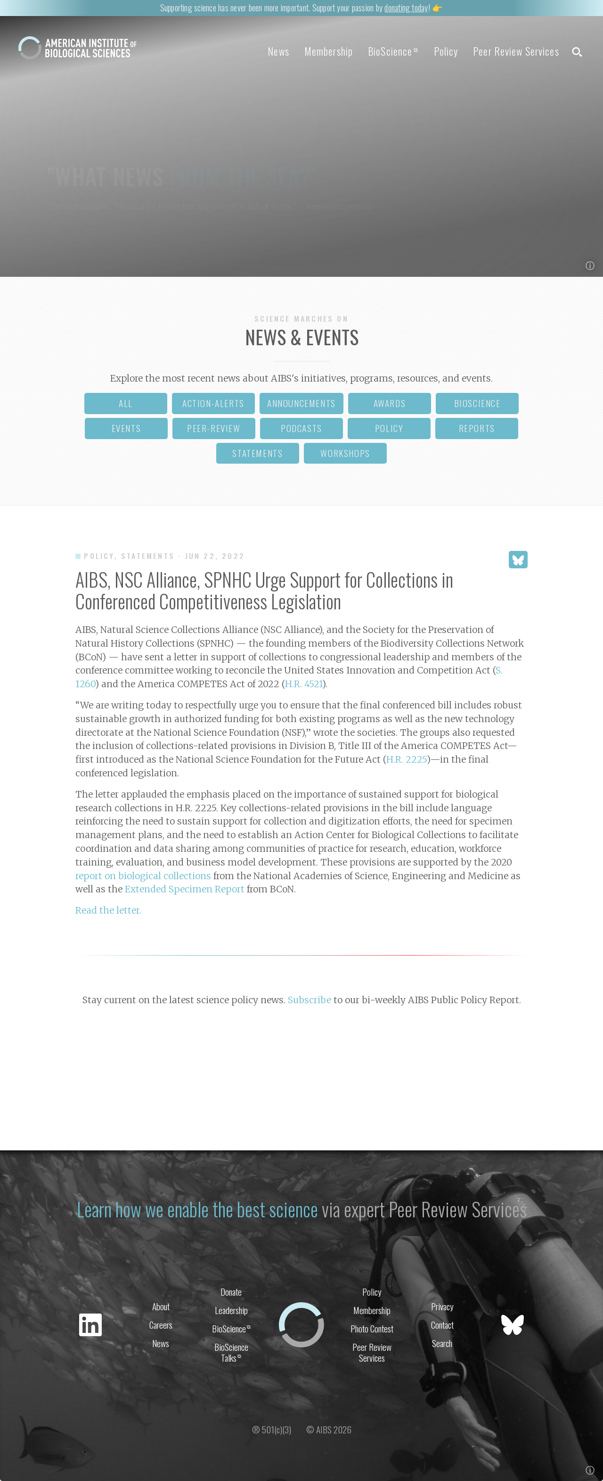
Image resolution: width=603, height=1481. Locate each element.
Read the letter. (108, 910)
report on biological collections (143, 876)
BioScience (393, 50)
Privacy (442, 1306)
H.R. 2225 (406, 759)
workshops (345, 453)
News (278, 50)
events (126, 428)
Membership (328, 50)
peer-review (214, 428)
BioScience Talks (231, 1352)
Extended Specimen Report (184, 889)
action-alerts (213, 403)
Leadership (231, 1310)
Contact (442, 1324)
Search (442, 1343)
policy (389, 428)
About (161, 1306)
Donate (231, 1291)
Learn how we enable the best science (197, 1209)
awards (390, 403)
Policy (446, 50)
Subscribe (309, 1000)
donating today (406, 7)
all (126, 403)
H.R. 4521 (303, 684)
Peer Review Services (516, 50)
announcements (301, 403)
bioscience (477, 403)
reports (477, 428)
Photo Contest (371, 1328)
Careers (160, 1324)
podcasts (301, 428)
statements (257, 453)
